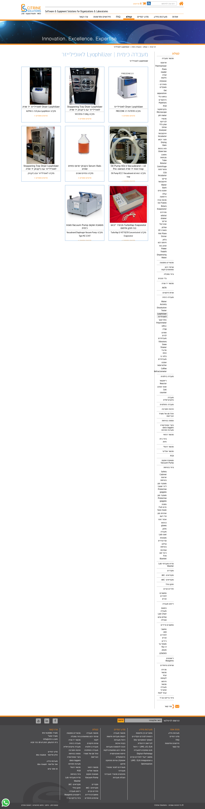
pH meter (162, 115)
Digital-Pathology (144, 753)
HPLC (164, 326)
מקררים (170, 570)
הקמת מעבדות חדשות (116, 736)
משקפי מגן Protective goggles (162, 498)
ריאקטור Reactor (163, 382)
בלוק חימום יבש (162, 241)
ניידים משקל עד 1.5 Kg (163, 644)
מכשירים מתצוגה (167, 262)
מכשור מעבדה (168, 58)
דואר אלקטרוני (155, 720)
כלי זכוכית (162, 278)
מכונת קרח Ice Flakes (162, 201)
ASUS (164, 650)
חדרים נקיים (168, 589)
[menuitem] (165, 158)
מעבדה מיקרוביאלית (168, 398)
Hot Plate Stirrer (162, 235)
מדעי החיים (142, 16)
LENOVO (163, 653)
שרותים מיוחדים (167, 665)
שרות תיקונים (168, 292)
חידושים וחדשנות (102, 16)
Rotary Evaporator (162, 207)
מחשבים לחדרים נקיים (163, 596)
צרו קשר (83, 16)
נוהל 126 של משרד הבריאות (166, 414)
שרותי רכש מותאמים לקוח (167, 268)
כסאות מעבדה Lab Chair (162, 611)
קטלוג (129, 16)
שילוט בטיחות (163, 545)
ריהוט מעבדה (168, 604)
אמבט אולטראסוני (162, 363)
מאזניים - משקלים (163, 85)
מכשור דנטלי (168, 446)
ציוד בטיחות (169, 467)
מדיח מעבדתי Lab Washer (166, 564)
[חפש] (149, 3)
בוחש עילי (162, 96)
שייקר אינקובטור (162, 180)
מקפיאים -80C (167, 580)
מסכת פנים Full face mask (162, 507)
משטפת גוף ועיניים (162, 539)
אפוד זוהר (162, 519)
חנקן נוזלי (170, 584)
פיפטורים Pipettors (163, 101)
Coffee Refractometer (162, 370)
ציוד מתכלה (169, 274)
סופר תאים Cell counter (162, 390)
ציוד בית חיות (163, 440)
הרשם (120, 720)
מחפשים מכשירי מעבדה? (114, 774)
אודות (175, 16)
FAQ (118, 16)
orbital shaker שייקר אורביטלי (163, 219)
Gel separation (162, 92)
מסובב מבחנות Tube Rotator (163, 158)
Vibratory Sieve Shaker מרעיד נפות (163, 347)
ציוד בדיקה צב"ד (167, 698)
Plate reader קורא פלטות (164, 73)
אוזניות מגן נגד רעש (162, 514)
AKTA (164, 287)
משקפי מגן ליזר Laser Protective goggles (162, 487)
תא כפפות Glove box (162, 150)
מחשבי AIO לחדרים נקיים (163, 633)
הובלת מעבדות (119, 777)
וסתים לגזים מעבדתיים (162, 335)
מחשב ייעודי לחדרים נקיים (141, 757)
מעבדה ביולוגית (167, 376)
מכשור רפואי (168, 434)
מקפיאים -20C (168, 575)
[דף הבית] (181, 3)
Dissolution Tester (162, 309)
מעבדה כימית (136, 47)
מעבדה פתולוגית (167, 404)
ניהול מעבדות (119, 740)
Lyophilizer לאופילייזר (162, 315)
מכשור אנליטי (168, 451)
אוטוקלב (163, 81)
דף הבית (153, 47)
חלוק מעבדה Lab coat (163, 532)
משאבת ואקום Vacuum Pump (167, 461)
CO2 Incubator (162, 174)
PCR (165, 106)
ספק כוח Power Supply (163, 249)
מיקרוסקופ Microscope (162, 110)
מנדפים (163, 212)
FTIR (165, 329)
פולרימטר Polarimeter (162, 321)
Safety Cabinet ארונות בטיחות (163, 475)
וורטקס (164, 62)
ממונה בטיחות (168, 420)
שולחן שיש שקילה (162, 618)
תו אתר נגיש (53, 769)
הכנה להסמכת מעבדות (115, 747)
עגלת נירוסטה (163, 195)
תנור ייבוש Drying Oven (162, 142)
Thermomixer (162, 66)
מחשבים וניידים (167, 625)
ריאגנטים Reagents (170, 659)
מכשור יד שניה (168, 283)
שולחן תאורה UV (162, 228)
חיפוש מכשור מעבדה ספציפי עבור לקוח (162, 687)
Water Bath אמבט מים (162, 188)
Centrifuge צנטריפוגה (162, 168)
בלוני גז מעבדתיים (162, 357)
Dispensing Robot (162, 256)
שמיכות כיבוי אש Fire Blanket (163, 554)
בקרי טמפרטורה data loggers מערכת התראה (167, 427)
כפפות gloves (164, 524)
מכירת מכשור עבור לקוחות (164, 673)
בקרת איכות (120, 743)
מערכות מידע (160, 16)
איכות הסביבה (168, 409)
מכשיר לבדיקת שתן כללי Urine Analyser (163, 124)
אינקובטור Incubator (162, 134)
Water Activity (163, 303)
